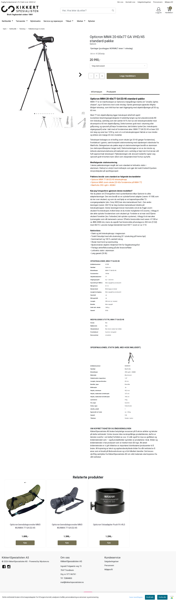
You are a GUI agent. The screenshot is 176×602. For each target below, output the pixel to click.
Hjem (4, 29)
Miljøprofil (169, 2)
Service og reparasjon (53, 21)
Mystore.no (44, 561)
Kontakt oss (130, 2)
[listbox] (118, 65)
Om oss (120, 2)
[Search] (88, 10)
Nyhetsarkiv (35, 21)
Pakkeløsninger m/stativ (36, 29)
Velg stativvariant (98, 66)
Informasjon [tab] (96, 92)
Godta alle (162, 597)
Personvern (158, 2)
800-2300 (97, 222)
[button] (34, 113)
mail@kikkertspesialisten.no (72, 582)
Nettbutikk (6, 21)
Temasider (21, 21)
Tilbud (69, 21)
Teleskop (21, 29)
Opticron (93, 44)
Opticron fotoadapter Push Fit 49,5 (109, 524)
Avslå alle (149, 597)
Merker (80, 21)
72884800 (68, 578)
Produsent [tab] (111, 92)
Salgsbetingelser (144, 2)
